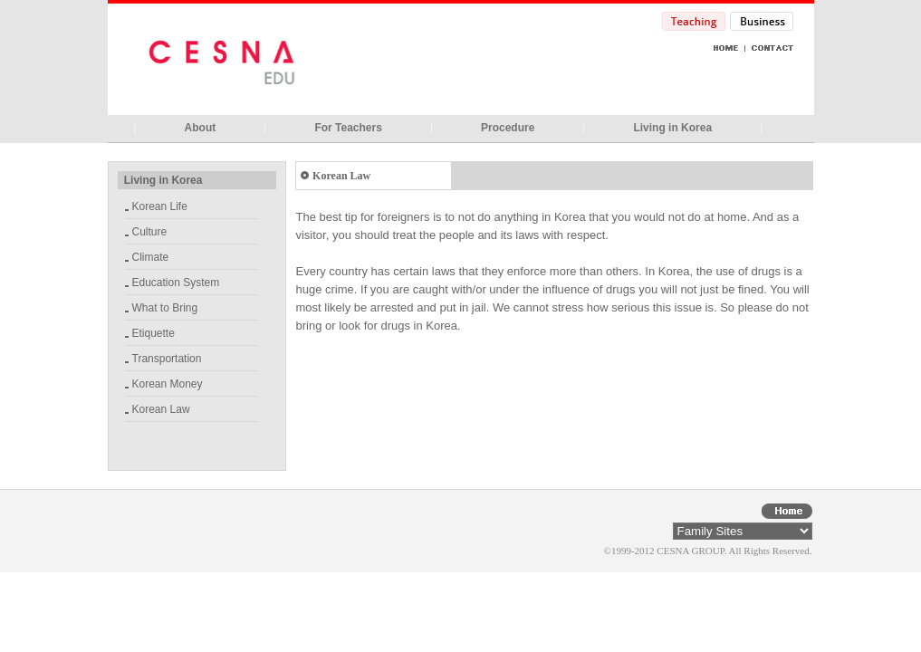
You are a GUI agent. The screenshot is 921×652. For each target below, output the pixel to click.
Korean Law (161, 409)
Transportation (167, 358)
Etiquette (153, 333)
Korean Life (159, 206)
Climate (150, 257)
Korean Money (167, 384)
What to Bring (165, 308)
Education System (176, 282)
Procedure (507, 127)
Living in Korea (672, 127)
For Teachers (347, 127)
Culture (150, 231)
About (200, 127)
